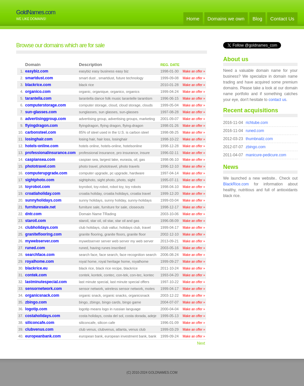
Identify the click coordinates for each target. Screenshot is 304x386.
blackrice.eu (36, 268)
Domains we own (226, 18)
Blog (257, 18)
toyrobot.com (37, 186)
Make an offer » (194, 71)
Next (201, 343)
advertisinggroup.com (45, 118)
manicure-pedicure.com (266, 155)
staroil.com (35, 220)
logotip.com (36, 309)
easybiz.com (36, 71)
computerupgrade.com (46, 173)
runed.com (35, 248)
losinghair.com (39, 139)
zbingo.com (36, 302)
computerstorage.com (45, 105)
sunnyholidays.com (43, 200)
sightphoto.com (39, 180)
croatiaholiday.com (42, 193)
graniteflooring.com (43, 234)
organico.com (38, 91)
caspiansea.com (40, 159)
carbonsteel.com (40, 132)
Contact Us (282, 18)
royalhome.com (39, 261)
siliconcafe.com (39, 322)
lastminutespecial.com (46, 282)
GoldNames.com (35, 12)
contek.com (36, 275)
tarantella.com (38, 98)
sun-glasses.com (41, 112)
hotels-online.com (42, 146)
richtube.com (257, 122)
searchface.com (40, 254)
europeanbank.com (43, 336)
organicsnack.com (42, 295)
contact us (277, 99)
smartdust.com (39, 78)
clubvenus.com (39, 329)
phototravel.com (40, 166)
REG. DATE (169, 65)
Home (193, 18)
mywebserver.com (42, 241)
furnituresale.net (40, 207)
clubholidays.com (41, 227)
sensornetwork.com (43, 288)
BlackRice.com (236, 184)
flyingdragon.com (41, 125)
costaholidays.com (42, 316)
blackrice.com (38, 85)
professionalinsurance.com (50, 152)
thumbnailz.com (259, 139)
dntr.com (33, 214)
